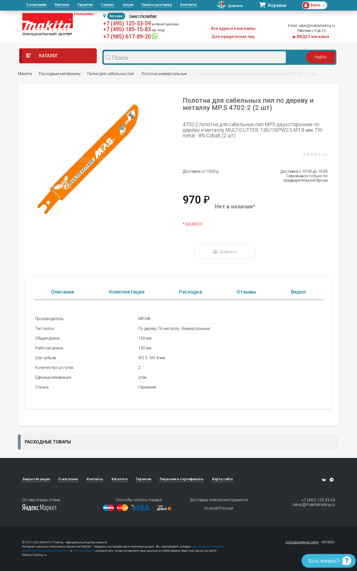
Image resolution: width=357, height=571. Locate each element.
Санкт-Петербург (143, 16)
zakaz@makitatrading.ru (317, 26)
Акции (128, 5)
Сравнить (225, 251)
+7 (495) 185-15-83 (127, 29)
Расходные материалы (59, 73)
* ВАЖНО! (192, 224)
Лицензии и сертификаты (182, 480)
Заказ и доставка (156, 5)
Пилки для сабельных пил (110, 73)
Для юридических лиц (233, 36)
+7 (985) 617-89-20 (127, 36)
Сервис (107, 5)
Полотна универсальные (164, 73)
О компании (36, 5)
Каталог (42, 55)
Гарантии (85, 5)
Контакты (188, 5)
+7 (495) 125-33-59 (127, 23)
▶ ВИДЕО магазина (311, 36)
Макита (25, 73)
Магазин (62, 5)
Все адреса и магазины (233, 28)
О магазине (68, 480)
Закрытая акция (36, 480)
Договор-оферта (84, 551)
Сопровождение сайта (302, 543)
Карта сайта (222, 480)
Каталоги (119, 480)
